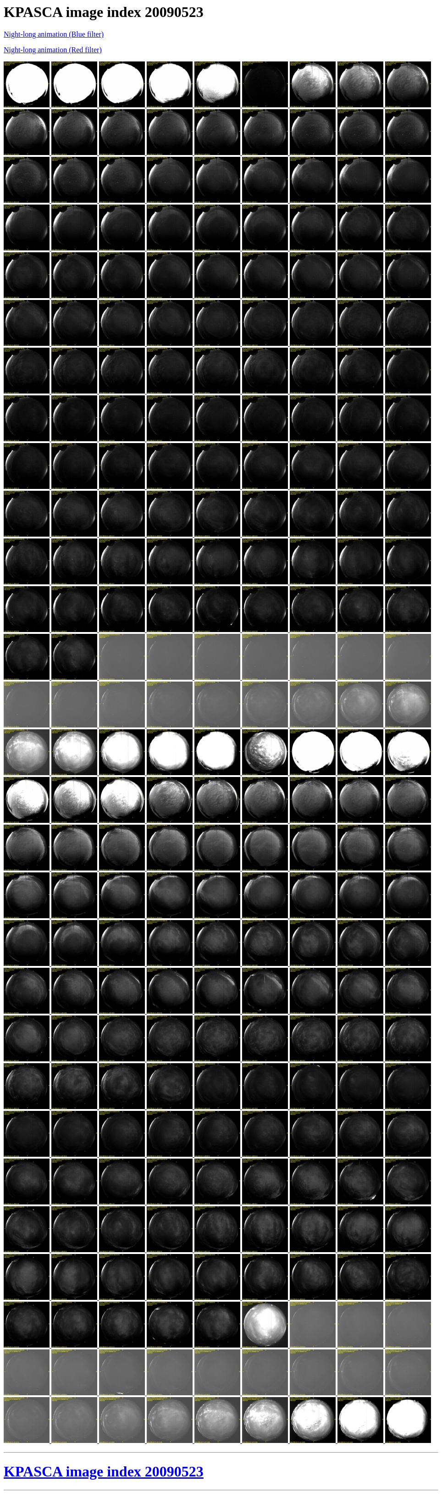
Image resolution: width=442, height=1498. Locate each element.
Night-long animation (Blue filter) (54, 34)
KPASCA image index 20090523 (104, 1471)
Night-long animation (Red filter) (53, 50)
